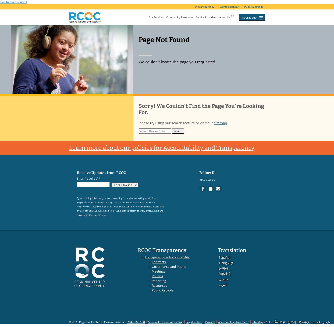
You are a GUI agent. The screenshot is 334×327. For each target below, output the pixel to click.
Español (224, 257)
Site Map (257, 322)
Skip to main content (13, 2)
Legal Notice (194, 322)
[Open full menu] (252, 17)
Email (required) (88, 178)
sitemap (220, 123)
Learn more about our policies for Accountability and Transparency (161, 147)
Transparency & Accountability (167, 257)
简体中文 (225, 274)
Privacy (210, 322)
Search (178, 131)
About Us (224, 17)
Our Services (156, 17)
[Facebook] (202, 188)
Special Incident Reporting (165, 322)
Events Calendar (229, 6)
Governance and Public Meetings (169, 269)
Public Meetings (253, 6)
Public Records (163, 290)
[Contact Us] (218, 188)
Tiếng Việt (226, 263)
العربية (223, 285)
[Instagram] (210, 188)
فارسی (223, 279)
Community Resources (179, 17)
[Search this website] (155, 131)
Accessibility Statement (233, 322)
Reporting (159, 281)
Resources (159, 285)
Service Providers (206, 17)
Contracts (159, 262)
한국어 (223, 268)
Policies (157, 276)
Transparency (206, 6)
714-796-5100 (136, 322)
